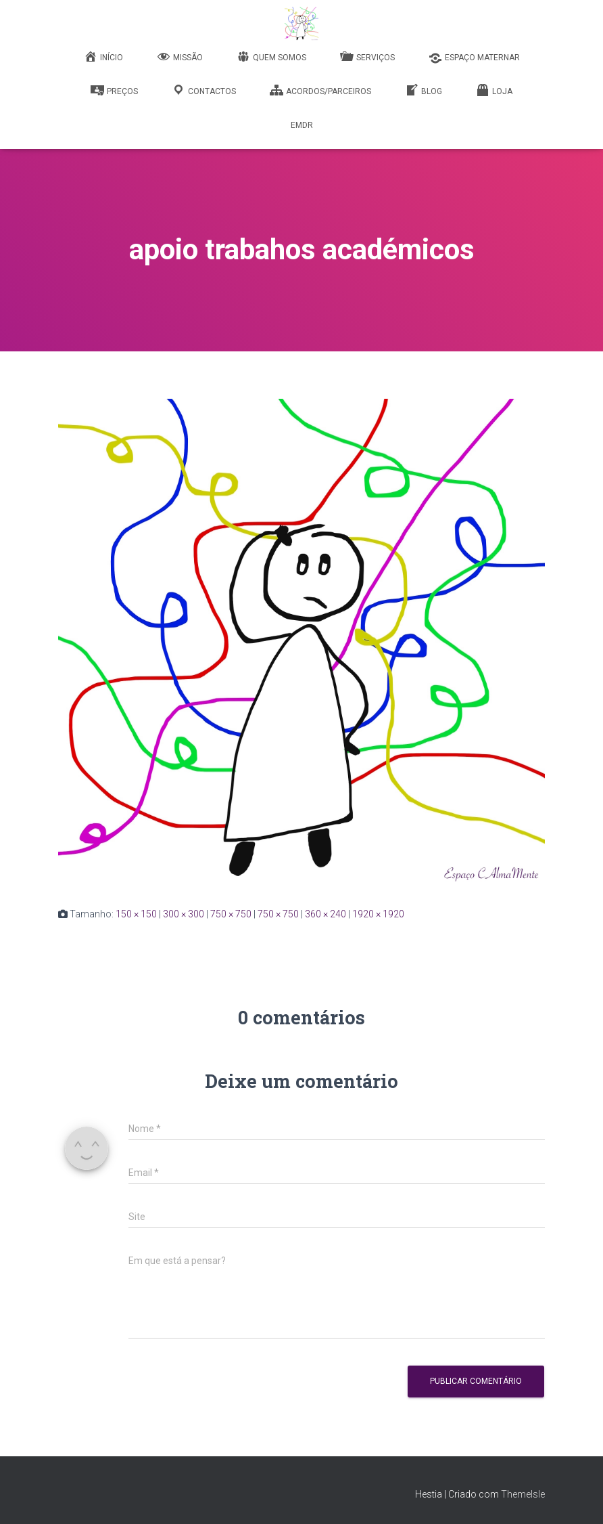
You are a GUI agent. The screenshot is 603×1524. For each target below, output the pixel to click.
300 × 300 (183, 914)
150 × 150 (136, 914)
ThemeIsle (523, 1494)
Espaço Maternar (474, 58)
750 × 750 (230, 914)
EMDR (302, 125)
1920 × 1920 (378, 914)
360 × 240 (325, 914)
